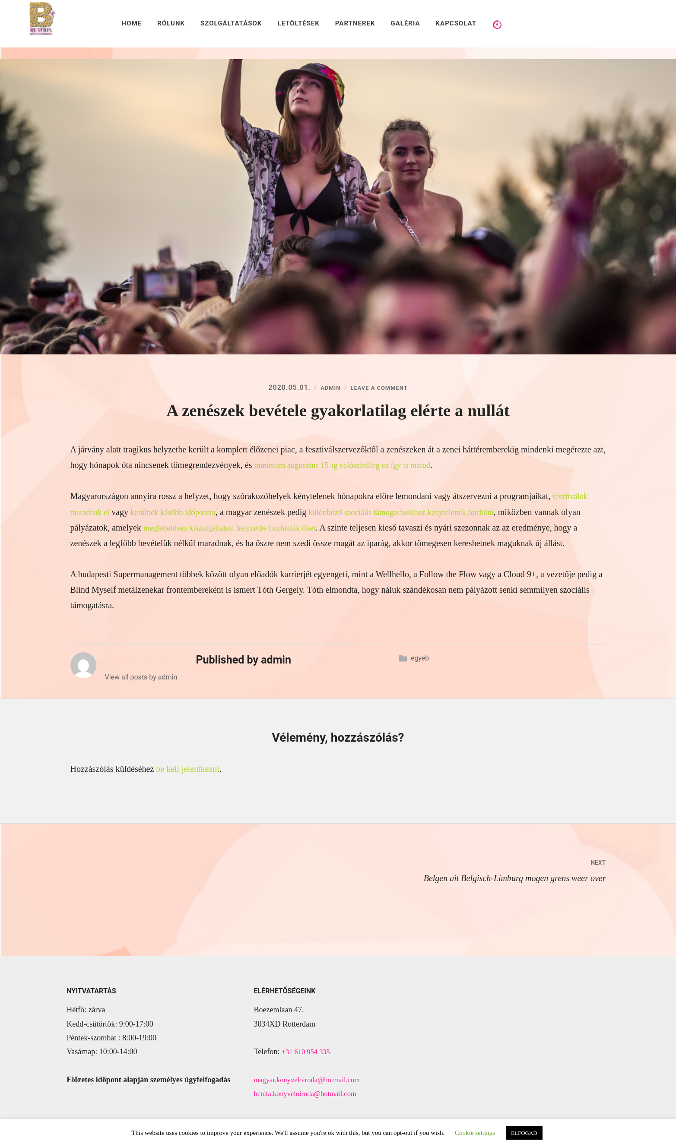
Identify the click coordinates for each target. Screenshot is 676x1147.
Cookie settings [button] (475, 1132)
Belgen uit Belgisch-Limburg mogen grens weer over (472, 870)
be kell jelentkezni (187, 770)
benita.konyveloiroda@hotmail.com (310, 1094)
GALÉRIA (405, 23)
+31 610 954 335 (308, 1053)
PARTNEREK (355, 23)
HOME (132, 23)
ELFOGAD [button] (524, 1133)
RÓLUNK (171, 23)
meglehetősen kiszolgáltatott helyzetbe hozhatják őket (258, 529)
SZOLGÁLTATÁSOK (231, 23)
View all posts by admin (141, 678)
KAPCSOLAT (456, 23)
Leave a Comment (381, 389)
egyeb (420, 659)
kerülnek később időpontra (180, 513)
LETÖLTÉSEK (298, 23)
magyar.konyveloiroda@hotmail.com (312, 1081)
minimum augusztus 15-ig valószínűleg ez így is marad (349, 466)
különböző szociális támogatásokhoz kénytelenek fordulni (419, 513)
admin (324, 389)
